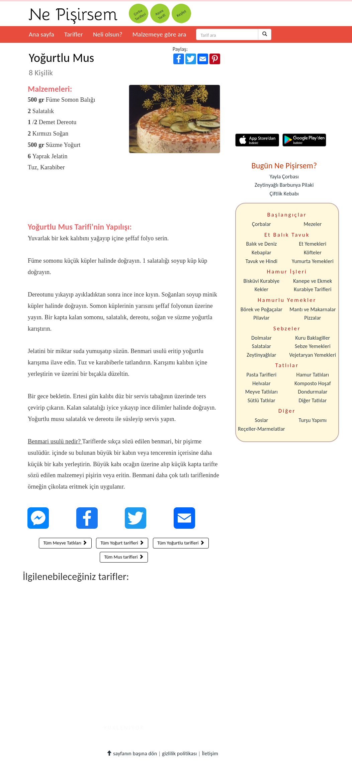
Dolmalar (261, 338)
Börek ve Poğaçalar (261, 309)
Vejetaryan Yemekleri (312, 355)
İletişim (210, 753)
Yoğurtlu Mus (61, 64)
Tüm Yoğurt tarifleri (122, 543)
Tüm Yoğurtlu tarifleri (180, 543)
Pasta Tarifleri (262, 374)
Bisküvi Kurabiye (261, 281)
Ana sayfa (41, 34)
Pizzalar (312, 318)
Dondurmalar (312, 392)
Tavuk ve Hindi (261, 261)
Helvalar (261, 383)
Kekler (261, 289)
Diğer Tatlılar (312, 400)
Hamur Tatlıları (312, 374)
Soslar (261, 420)
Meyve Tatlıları (261, 392)
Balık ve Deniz (261, 244)
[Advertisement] (124, 202)
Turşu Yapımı (313, 420)
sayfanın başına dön (131, 753)
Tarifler (73, 34)
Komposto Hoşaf (312, 383)
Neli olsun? (107, 34)
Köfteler (313, 252)
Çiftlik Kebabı (284, 193)
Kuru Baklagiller (312, 338)
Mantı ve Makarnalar (312, 309)
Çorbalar (261, 224)
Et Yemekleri (312, 244)
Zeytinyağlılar (261, 355)
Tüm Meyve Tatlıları (65, 543)
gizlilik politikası (179, 753)
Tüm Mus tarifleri (124, 557)
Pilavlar (261, 318)
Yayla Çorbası (284, 176)
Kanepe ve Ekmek (312, 281)
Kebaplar (261, 252)
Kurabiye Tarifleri (312, 289)
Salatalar (261, 346)
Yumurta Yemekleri (313, 261)
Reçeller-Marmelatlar (261, 429)
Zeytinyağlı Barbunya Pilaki (284, 185)
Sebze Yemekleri (313, 346)
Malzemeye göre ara (159, 34)
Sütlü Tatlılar (261, 400)
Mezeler (313, 224)
